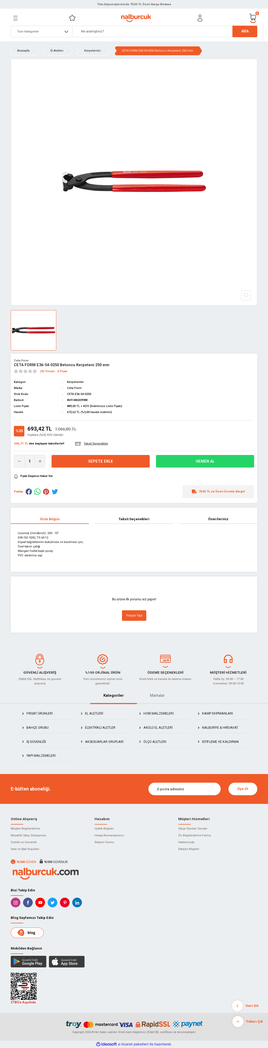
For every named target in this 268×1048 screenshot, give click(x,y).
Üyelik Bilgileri (104, 828)
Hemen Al (205, 461)
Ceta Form (21, 360)
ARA (245, 31)
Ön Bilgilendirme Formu (194, 835)
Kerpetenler (75, 382)
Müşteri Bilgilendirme (25, 828)
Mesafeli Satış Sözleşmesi (28, 835)
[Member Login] (200, 18)
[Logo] (136, 18)
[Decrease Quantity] (19, 461)
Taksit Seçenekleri (134, 519)
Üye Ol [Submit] (242, 789)
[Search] (164, 31)
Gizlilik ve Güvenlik (24, 842)
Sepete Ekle (100, 461)
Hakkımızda (186, 842)
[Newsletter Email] (184, 789)
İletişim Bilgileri (188, 849)
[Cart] (253, 18)
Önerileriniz (218, 519)
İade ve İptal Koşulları (25, 849)
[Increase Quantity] (40, 461)
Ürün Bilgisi (50, 519)
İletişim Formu (104, 842)
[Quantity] (30, 461)
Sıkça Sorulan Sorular (192, 828)
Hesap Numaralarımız (109, 835)
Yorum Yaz (134, 615)
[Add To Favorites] (246, 295)
